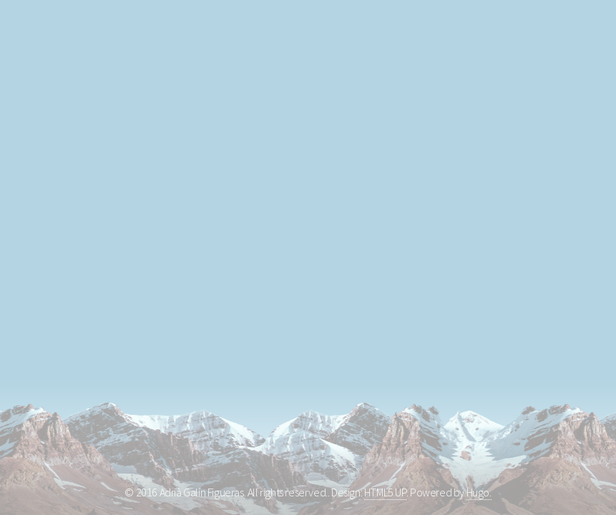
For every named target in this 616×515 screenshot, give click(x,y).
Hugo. (479, 492)
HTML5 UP (385, 492)
